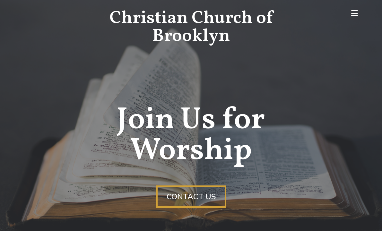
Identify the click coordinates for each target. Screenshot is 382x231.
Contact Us (191, 197)
